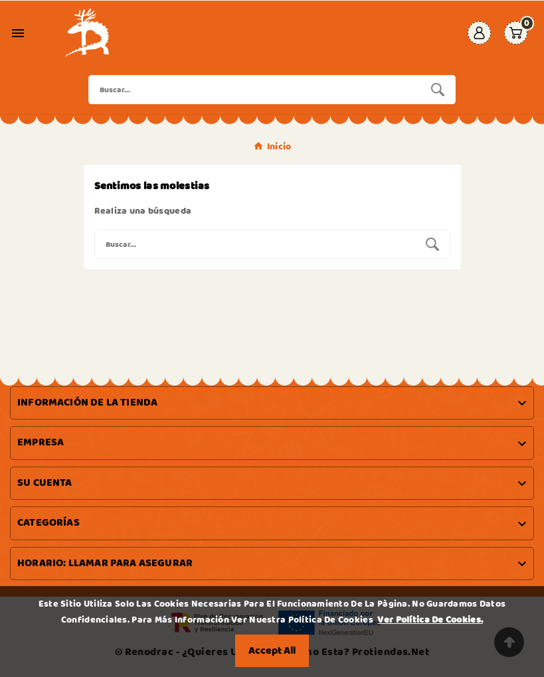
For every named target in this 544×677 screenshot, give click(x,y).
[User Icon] (479, 32)
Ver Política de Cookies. (430, 620)
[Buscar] (254, 90)
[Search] (437, 89)
